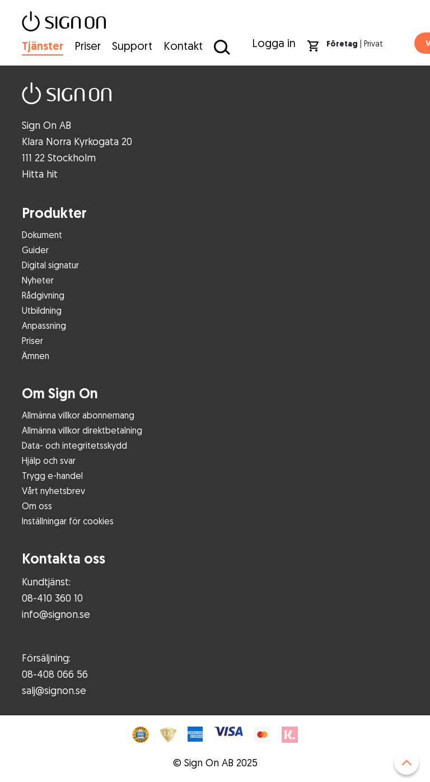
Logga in (274, 43)
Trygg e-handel (52, 475)
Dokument (42, 234)
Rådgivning (43, 295)
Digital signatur (50, 265)
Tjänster (42, 46)
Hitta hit (40, 173)
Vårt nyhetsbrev (53, 490)
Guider (35, 249)
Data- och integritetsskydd (74, 445)
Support (132, 46)
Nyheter (38, 280)
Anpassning (44, 325)
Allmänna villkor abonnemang (78, 415)
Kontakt (183, 46)
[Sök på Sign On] (220, 46)
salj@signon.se (54, 690)
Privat (373, 43)
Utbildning (42, 310)
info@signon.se (56, 614)
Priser (87, 46)
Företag (342, 44)
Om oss (37, 505)
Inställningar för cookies (68, 521)
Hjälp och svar (49, 460)
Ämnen (35, 355)
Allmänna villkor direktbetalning (82, 430)
